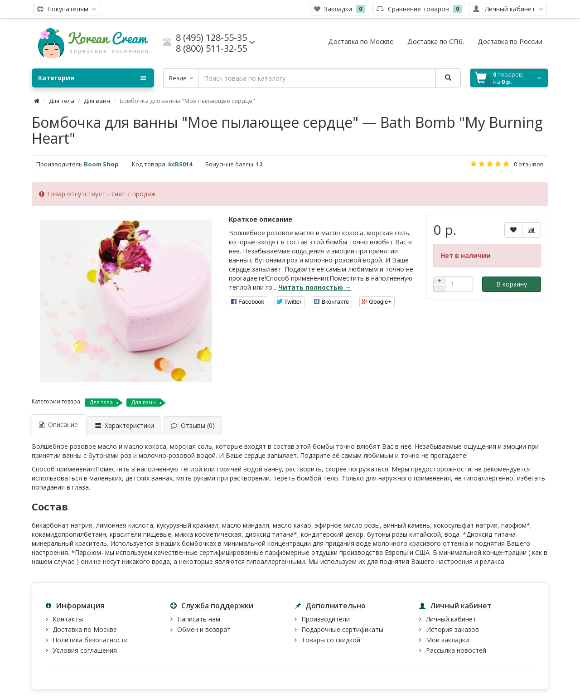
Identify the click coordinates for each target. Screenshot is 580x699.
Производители (325, 619)
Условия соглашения (85, 650)
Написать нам (198, 619)
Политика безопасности (90, 640)
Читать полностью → (314, 287)
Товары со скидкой (330, 640)
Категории (92, 78)
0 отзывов (529, 164)
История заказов (452, 629)
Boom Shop (101, 164)
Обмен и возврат (204, 629)
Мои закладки (447, 640)
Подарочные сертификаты (342, 629)
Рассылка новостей (456, 650)
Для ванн (97, 101)
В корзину (511, 284)
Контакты (68, 619)
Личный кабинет (451, 619)
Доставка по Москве (85, 629)
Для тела (61, 101)
